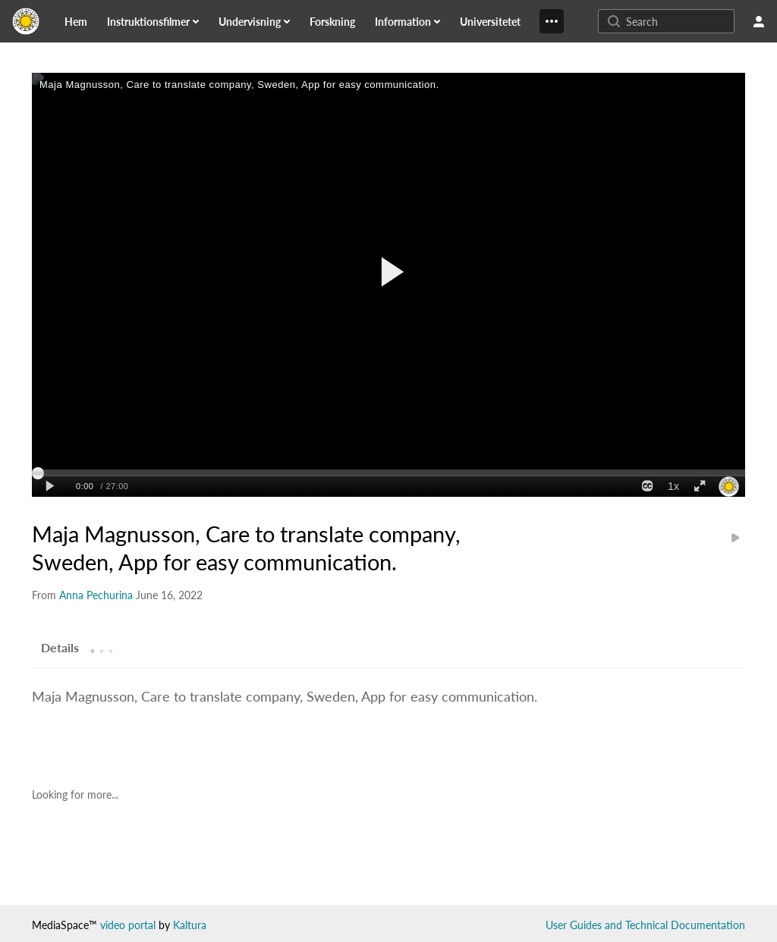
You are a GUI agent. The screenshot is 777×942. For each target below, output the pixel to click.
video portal (128, 924)
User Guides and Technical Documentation (645, 924)
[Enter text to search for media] (678, 21)
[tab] (60, 647)
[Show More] (551, 21)
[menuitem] (85, 21)
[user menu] (759, 21)
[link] (76, 21)
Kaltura (189, 924)
